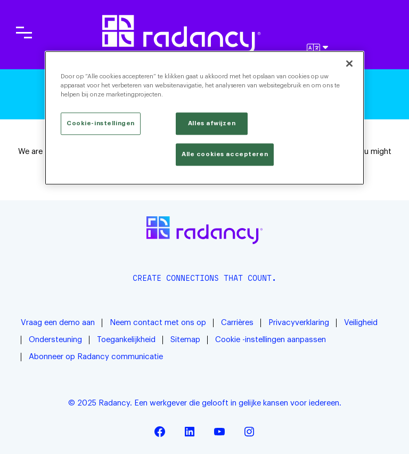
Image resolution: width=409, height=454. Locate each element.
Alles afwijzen (211, 123)
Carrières (237, 323)
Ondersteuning (55, 340)
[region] (204, 118)
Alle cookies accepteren (225, 154)
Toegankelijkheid (126, 340)
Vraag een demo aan (58, 323)
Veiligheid (361, 323)
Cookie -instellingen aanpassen (270, 340)
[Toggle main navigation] (24, 32)
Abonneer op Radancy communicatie (96, 357)
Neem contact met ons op (158, 323)
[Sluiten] (349, 63)
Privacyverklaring (298, 323)
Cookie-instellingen (101, 123)
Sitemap (185, 340)
